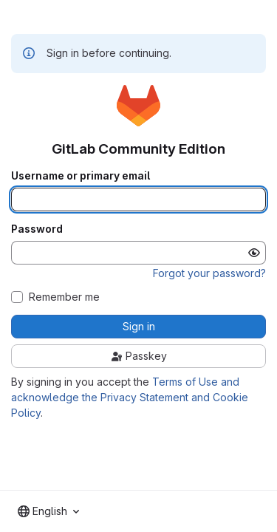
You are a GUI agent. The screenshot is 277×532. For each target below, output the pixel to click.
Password (37, 229)
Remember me (64, 297)
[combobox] (48, 511)
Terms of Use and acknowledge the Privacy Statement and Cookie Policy (129, 397)
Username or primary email (80, 176)
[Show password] (254, 253)
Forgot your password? (209, 273)
